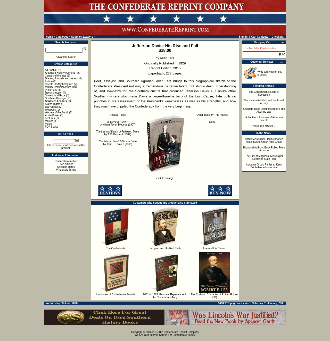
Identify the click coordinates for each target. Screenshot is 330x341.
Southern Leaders (82, 36)
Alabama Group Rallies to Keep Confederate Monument (264, 166)
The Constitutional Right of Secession (264, 93)
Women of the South (57, 112)
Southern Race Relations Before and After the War (264, 110)
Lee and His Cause (214, 248)
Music (48, 123)
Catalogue (62, 36)
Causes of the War (55, 75)
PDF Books (51, 126)
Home (49, 36)
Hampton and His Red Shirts (165, 248)
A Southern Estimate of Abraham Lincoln (264, 119)
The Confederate (115, 248)
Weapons (50, 109)
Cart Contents (259, 36)
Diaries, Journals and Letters (61, 78)
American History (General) (60, 72)
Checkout (278, 36)
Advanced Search (66, 56)
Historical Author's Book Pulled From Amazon (264, 149)
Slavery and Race (55, 95)
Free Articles (66, 164)
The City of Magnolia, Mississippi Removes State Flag (264, 157)
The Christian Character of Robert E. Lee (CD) (214, 296)
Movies (49, 121)
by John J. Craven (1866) (117, 143)
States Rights (52, 104)
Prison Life (51, 89)
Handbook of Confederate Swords (115, 294)
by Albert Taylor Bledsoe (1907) (118, 123)
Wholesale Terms (66, 169)
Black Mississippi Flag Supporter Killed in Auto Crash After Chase (264, 140)
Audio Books (52, 115)
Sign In (243, 36)
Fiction (49, 81)
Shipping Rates (66, 166)
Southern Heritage (55, 98)
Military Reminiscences (58, 87)
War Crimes (52, 106)
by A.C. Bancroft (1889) (117, 133)
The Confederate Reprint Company (179, 332)
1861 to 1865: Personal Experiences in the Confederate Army (165, 296)
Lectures (50, 118)
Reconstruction (53, 92)
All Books (50, 70)
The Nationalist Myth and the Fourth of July (264, 102)
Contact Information (66, 161)
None (212, 121)
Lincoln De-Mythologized (59, 84)
